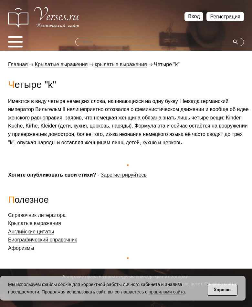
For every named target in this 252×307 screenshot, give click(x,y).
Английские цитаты (31, 231)
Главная (18, 64)
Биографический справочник (42, 239)
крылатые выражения (121, 64)
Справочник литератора (37, 215)
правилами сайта (167, 291)
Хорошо (222, 289)
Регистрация (225, 16)
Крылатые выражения (61, 64)
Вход (194, 16)
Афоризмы (21, 248)
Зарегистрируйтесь (124, 175)
